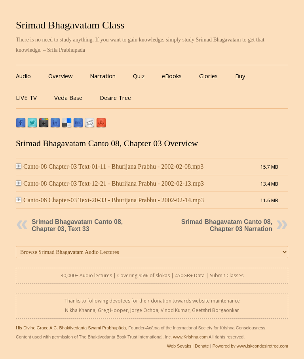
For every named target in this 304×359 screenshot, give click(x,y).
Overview (60, 76)
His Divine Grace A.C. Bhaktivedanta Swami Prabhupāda (71, 327)
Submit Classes (226, 275)
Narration (103, 76)
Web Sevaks (179, 346)
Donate (202, 346)
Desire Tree (115, 97)
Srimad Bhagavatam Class (70, 25)
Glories (208, 76)
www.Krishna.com (190, 337)
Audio (23, 76)
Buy (240, 76)
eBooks (172, 76)
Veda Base (68, 97)
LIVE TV (26, 97)
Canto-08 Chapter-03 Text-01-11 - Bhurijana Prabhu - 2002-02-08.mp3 (109, 166)
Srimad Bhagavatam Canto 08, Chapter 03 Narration (226, 225)
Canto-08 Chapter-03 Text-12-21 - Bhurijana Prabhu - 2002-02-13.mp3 (110, 183)
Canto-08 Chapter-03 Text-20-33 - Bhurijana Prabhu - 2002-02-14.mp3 (110, 200)
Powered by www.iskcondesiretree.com (250, 346)
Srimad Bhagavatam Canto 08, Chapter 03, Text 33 (77, 225)
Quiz (138, 76)
